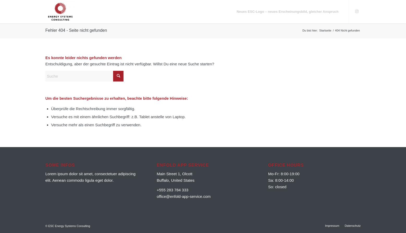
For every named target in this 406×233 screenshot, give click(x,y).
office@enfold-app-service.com (184, 196)
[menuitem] (287, 11)
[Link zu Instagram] (357, 11)
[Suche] (84, 76)
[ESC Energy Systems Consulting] (60, 11)
